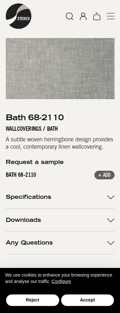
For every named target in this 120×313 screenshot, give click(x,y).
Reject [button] (32, 299)
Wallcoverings (23, 129)
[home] (18, 16)
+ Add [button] (104, 175)
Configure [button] (61, 281)
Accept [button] (87, 299)
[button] (107, 16)
